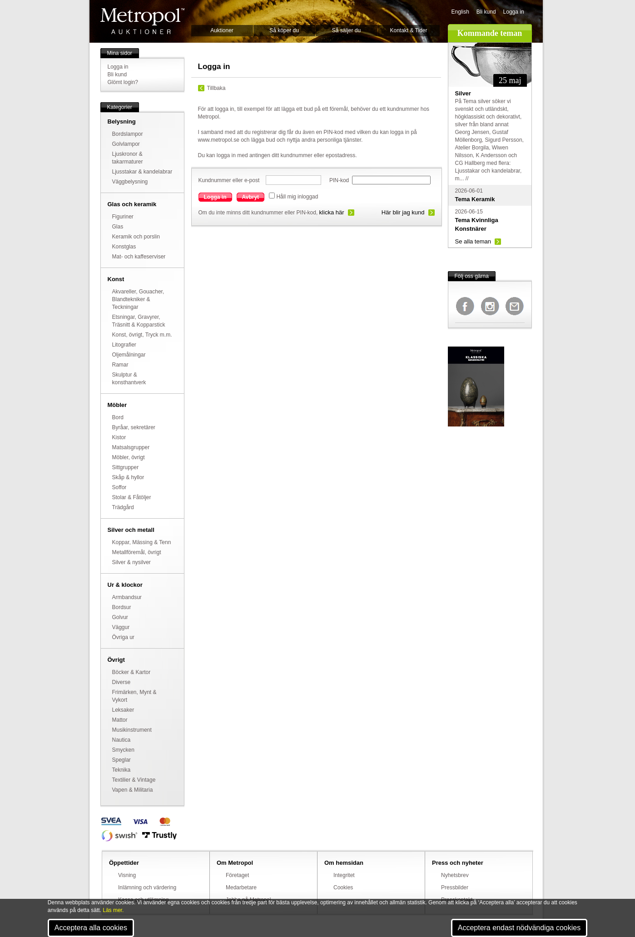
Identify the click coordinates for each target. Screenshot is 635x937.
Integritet (344, 875)
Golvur (120, 617)
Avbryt (250, 197)
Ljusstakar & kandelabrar (142, 172)
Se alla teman (473, 241)
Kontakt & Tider (408, 30)
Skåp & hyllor (128, 477)
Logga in (513, 12)
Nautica (121, 740)
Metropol (142, 21)
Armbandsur (127, 597)
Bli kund (486, 12)
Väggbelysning (130, 181)
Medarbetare (241, 887)
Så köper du (284, 30)
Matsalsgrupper (131, 447)
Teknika (121, 770)
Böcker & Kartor (131, 672)
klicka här (331, 212)
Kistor (119, 437)
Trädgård (123, 507)
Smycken (123, 750)
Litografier (124, 345)
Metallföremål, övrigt (136, 552)
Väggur (121, 627)
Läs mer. (113, 910)
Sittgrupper (125, 467)
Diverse (121, 682)
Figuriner (123, 216)
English (460, 12)
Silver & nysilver (131, 562)
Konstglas (124, 246)
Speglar (121, 760)
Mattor (120, 720)
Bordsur (121, 607)
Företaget (237, 875)
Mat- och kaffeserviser (139, 256)
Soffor (119, 487)
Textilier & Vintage (134, 780)
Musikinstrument (132, 730)
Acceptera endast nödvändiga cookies (519, 928)
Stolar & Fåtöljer (131, 497)
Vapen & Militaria (132, 790)
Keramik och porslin (136, 236)
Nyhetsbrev (455, 875)
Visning (127, 875)
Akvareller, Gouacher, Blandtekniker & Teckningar (138, 299)
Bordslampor (127, 134)
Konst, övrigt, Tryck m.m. (142, 335)
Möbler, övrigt (128, 457)
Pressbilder (454, 887)
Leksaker (123, 710)
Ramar (120, 365)
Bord (118, 417)
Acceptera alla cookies (91, 928)
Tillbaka (216, 88)
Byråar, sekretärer (133, 427)
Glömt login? (123, 82)
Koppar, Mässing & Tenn (141, 542)
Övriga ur (123, 637)
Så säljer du (346, 30)
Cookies (343, 887)
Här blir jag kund (403, 212)
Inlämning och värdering (147, 887)
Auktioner (221, 30)
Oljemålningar (129, 355)
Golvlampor (126, 144)
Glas (118, 226)
